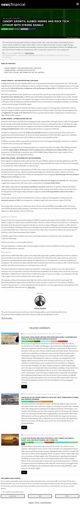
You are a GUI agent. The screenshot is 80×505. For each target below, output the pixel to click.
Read (24, 386)
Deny (67, 496)
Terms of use (31, 287)
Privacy (37, 502)
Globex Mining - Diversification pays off (20, 70)
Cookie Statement (45, 502)
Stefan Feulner (29, 53)
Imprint (31, 502)
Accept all (12, 496)
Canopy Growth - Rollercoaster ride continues (23, 68)
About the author (7, 318)
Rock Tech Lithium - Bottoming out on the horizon (24, 72)
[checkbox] (1, 492)
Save (40, 496)
